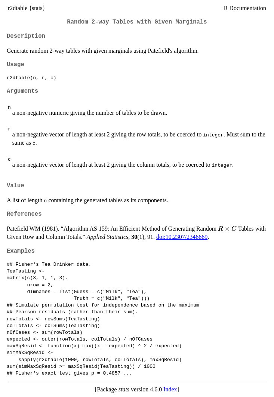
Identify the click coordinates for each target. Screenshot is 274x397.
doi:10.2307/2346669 (181, 237)
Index (170, 389)
